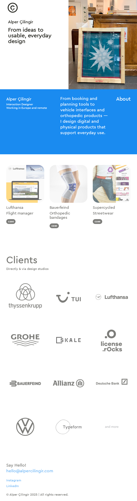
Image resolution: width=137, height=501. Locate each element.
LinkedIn (12, 486)
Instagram (13, 480)
